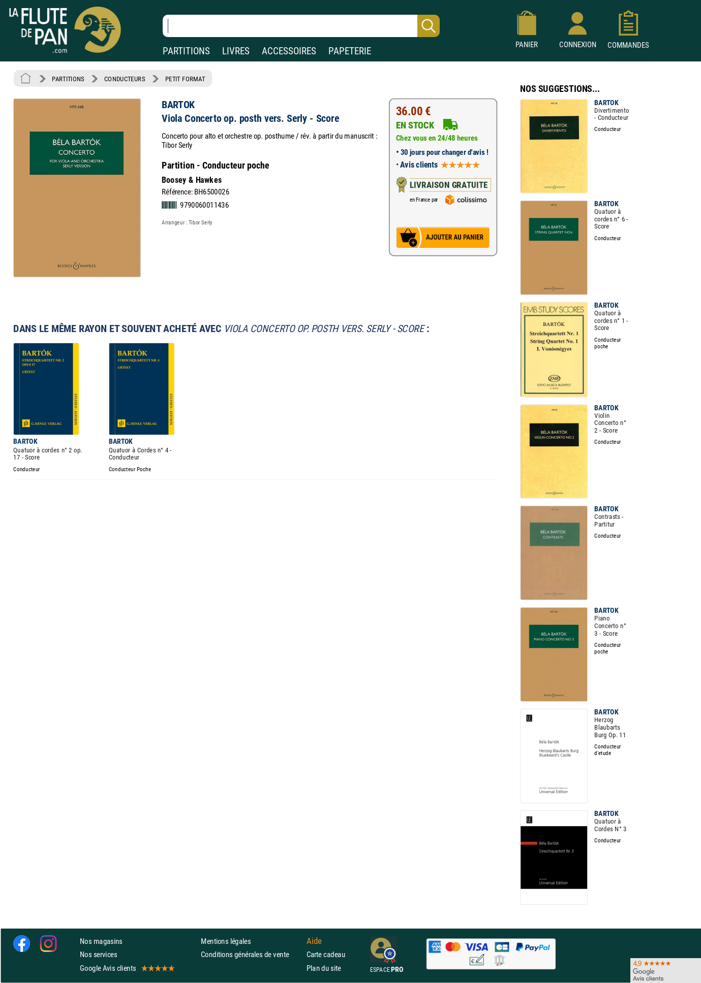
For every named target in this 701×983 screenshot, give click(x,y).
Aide (314, 941)
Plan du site (324, 968)
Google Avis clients (126, 968)
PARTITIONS (186, 51)
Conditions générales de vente (251, 955)
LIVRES (236, 51)
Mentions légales (226, 941)
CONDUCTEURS (124, 79)
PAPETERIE (349, 51)
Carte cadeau (326, 955)
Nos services (98, 955)
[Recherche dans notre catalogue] (301, 26)
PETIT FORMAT (185, 79)
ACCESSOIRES (289, 51)
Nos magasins (101, 941)
